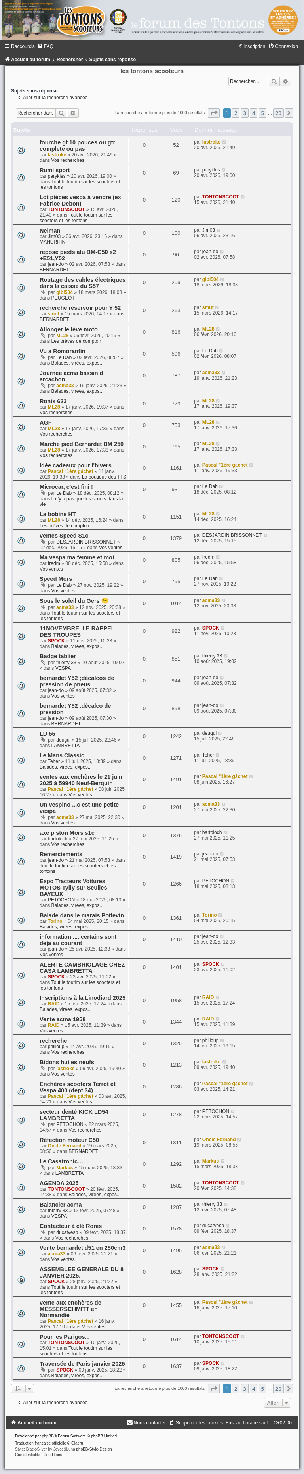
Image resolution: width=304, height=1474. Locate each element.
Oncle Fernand (65, 1146)
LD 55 (47, 733)
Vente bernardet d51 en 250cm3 (82, 1248)
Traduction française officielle (40, 1443)
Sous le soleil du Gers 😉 (74, 601)
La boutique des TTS (104, 477)
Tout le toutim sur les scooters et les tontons (76, 217)
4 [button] (253, 113)
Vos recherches (67, 160)
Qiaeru (77, 1443)
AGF (46, 422)
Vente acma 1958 (63, 1019)
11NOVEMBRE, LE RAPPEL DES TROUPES (77, 631)
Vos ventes (110, 547)
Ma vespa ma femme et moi (77, 557)
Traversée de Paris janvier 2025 (82, 1364)
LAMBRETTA (65, 745)
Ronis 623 (53, 401)
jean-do (56, 264)
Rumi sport (55, 170)
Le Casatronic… (62, 1161)
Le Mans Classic (62, 755)
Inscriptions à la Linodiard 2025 (82, 998)
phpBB (48, 1436)
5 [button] (262, 113)
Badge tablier (58, 656)
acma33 (65, 385)
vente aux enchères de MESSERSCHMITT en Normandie (70, 1308)
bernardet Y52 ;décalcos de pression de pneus (77, 681)
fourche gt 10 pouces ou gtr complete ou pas (77, 145)
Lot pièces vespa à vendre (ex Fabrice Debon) (80, 200)
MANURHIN (52, 242)
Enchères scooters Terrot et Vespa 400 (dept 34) (78, 1087)
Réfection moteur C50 (69, 1140)
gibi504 (64, 292)
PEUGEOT (63, 298)
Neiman (50, 230)
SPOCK (56, 641)
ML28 (62, 335)
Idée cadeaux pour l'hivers (76, 465)
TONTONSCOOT (66, 209)
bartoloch (58, 839)
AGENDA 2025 (59, 1183)
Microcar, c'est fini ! (66, 487)
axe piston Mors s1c (67, 833)
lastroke (57, 155)
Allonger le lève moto (69, 329)
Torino (55, 921)
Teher (54, 761)
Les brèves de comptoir (76, 341)
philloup (56, 1046)
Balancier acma (61, 1204)
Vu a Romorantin (63, 351)
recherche (53, 1041)
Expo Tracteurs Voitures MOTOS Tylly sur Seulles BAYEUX (73, 887)
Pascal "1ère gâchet (70, 471)
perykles (57, 176)
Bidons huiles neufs (67, 1062)
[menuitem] (45, 46)
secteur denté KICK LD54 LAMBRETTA (74, 1115)
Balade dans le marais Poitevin (82, 915)
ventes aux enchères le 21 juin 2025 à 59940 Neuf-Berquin (81, 780)
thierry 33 (66, 662)
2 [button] (235, 113)
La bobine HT (58, 514)
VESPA (63, 668)
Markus (64, 1167)
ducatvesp (67, 1232)
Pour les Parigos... (65, 1337)
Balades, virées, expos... (77, 363)
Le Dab (64, 357)
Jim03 (54, 236)
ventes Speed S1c (64, 535)
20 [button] (278, 113)
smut (53, 314)
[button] (214, 113)
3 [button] (244, 113)
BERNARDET (54, 270)
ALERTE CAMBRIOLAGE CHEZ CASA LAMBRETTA (82, 967)
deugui (63, 740)
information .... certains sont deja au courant (78, 940)
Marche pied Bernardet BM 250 (82, 444)
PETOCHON (61, 900)
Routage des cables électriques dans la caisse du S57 (82, 283)
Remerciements (61, 854)
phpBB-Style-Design (94, 1449)
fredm (54, 563)
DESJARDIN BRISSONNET (86, 542)
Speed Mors (56, 579)
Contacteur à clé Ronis (71, 1226)
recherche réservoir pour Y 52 (80, 308)
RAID (54, 1004)
